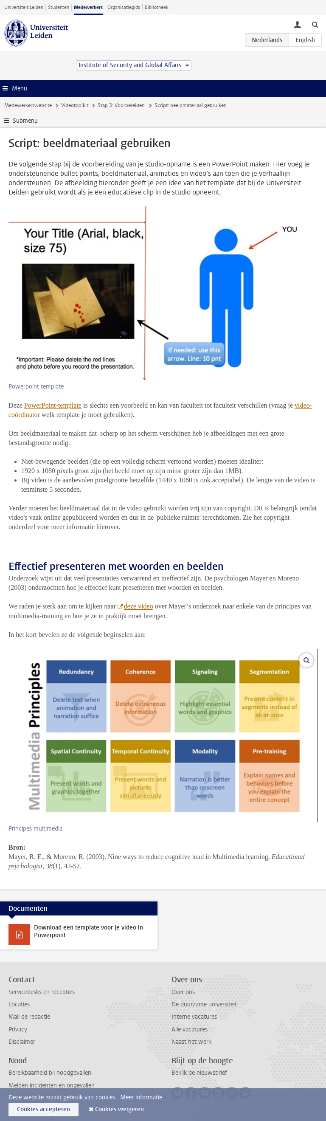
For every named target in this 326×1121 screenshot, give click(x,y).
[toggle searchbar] (315, 24)
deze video (138, 606)
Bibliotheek (157, 7)
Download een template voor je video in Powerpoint (88, 931)
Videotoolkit (74, 105)
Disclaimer (21, 1042)
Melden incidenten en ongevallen (51, 1086)
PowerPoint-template (53, 405)
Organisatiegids (123, 7)
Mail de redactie (29, 1017)
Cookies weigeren (119, 1109)
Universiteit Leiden (23, 7)
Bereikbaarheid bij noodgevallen (49, 1073)
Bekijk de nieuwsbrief (199, 1073)
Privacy (17, 1029)
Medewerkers (88, 7)
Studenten (58, 7)
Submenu (25, 121)
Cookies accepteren (43, 1109)
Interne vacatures (194, 1017)
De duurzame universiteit (204, 1004)
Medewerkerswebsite (28, 105)
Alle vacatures (189, 1029)
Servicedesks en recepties (41, 992)
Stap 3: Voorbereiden (121, 105)
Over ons (183, 992)
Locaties (19, 1004)
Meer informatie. (142, 1097)
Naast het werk (191, 1042)
